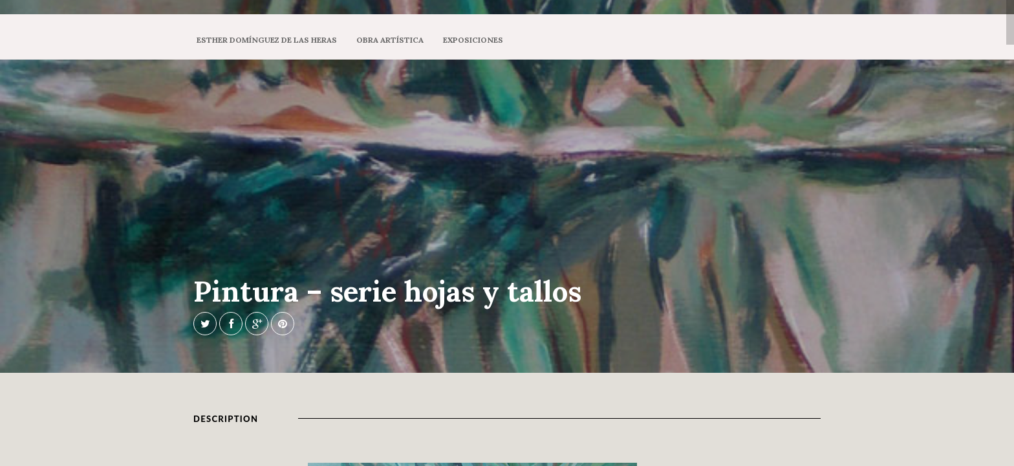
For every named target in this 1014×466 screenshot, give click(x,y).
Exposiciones (473, 40)
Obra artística (390, 40)
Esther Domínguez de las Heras (267, 40)
